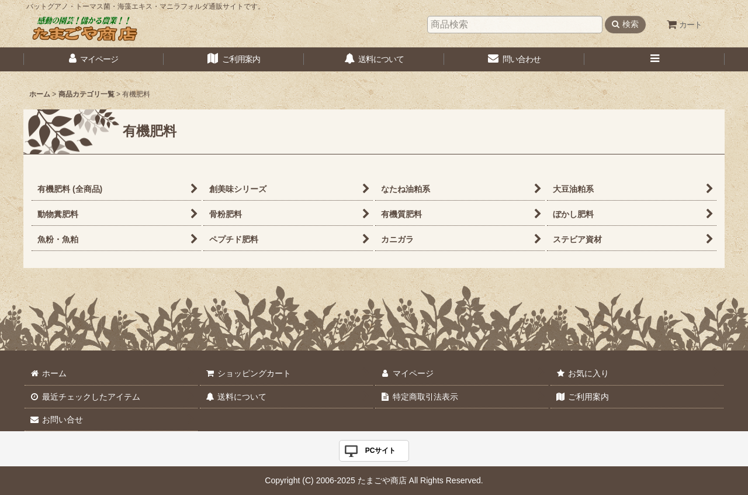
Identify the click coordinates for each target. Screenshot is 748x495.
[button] (654, 59)
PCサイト (380, 450)
